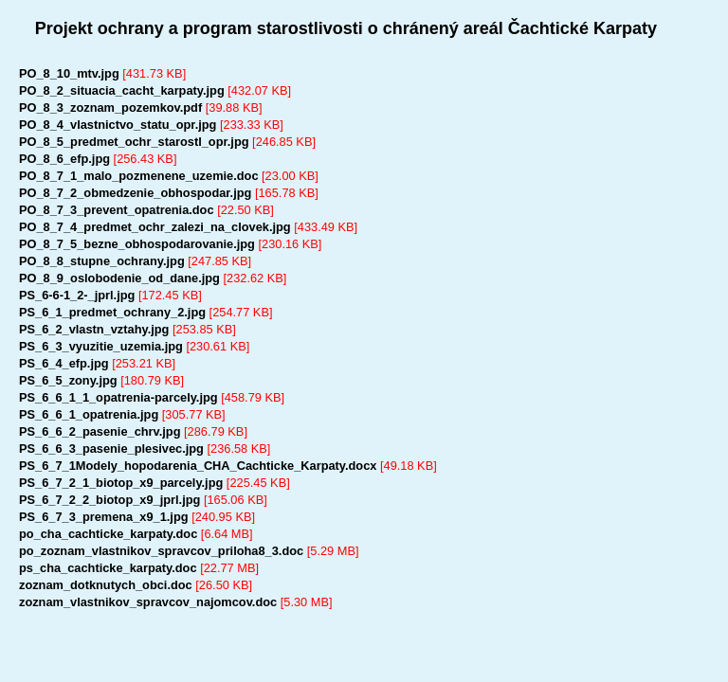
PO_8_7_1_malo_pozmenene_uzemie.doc (139, 176)
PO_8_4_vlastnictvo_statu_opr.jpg (117, 124)
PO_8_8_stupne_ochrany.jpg (102, 261)
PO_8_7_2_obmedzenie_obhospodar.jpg (135, 193)
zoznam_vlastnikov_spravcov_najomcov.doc (148, 602)
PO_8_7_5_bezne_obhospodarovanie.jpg (137, 244)
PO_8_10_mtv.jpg (69, 73)
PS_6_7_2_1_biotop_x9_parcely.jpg (121, 483)
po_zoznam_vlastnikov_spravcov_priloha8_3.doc (161, 551)
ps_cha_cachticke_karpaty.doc (108, 568)
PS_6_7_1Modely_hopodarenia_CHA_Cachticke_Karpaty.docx (197, 465)
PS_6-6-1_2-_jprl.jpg (77, 295)
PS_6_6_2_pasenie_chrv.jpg (100, 431)
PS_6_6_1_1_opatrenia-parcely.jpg (118, 397)
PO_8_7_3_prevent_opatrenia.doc (116, 210)
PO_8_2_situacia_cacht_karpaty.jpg (122, 90)
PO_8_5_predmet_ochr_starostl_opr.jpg (134, 142)
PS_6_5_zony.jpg (68, 380)
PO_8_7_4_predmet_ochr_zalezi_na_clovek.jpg (155, 227)
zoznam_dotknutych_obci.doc (105, 585)
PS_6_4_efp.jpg (64, 363)
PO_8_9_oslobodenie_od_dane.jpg (119, 278)
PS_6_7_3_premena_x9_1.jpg (104, 517)
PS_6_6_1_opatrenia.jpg (88, 414)
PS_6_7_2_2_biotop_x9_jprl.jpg (109, 500)
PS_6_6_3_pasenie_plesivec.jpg (111, 448)
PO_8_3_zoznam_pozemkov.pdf (110, 107)
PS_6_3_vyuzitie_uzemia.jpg (101, 346)
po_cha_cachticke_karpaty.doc (108, 534)
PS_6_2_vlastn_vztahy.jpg (94, 329)
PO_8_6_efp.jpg (64, 159)
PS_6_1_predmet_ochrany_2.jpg (112, 312)
